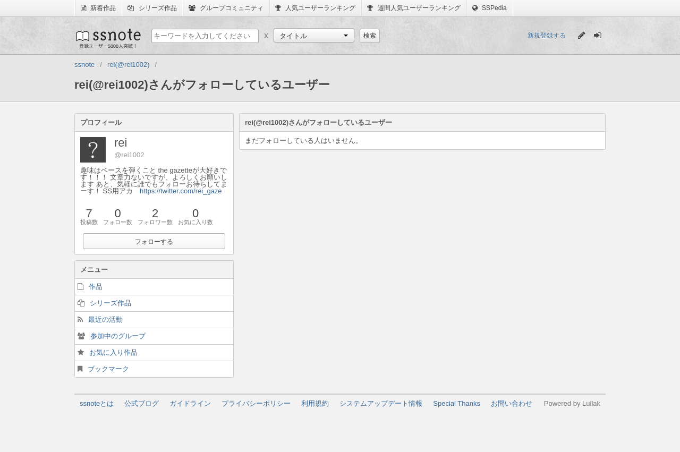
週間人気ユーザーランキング (413, 8)
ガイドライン (190, 403)
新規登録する (547, 35)
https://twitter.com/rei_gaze (181, 191)
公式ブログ (141, 403)
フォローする (154, 241)
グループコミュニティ (226, 8)
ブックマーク (108, 368)
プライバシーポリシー (256, 403)
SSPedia (489, 8)
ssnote (107, 38)
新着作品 (98, 8)
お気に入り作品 (113, 352)
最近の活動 (105, 319)
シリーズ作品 (152, 8)
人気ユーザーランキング (315, 8)
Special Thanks (456, 403)
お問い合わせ (511, 403)
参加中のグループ (118, 335)
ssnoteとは (97, 403)
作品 (96, 286)
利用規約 (315, 403)
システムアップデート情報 (380, 403)
